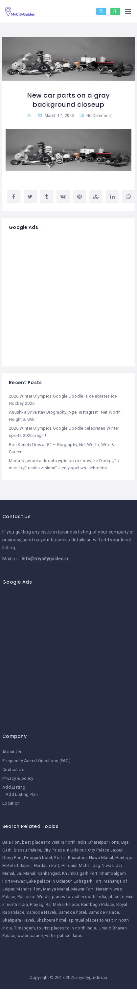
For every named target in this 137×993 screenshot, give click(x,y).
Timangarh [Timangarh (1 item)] (24, 928)
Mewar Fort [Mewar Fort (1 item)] (82, 889)
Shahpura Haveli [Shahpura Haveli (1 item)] (18, 920)
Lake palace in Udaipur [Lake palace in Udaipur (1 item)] (48, 881)
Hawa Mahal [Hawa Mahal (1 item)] (101, 857)
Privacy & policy (17, 778)
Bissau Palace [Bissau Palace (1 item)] (27, 850)
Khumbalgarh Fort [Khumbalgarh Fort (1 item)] (79, 873)
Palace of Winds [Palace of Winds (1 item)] (33, 896)
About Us (11, 751)
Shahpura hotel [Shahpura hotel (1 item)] (51, 920)
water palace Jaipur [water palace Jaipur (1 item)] (64, 935)
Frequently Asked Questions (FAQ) (36, 760)
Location (11, 803)
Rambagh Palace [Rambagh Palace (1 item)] (97, 904)
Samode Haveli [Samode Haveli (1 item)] (41, 912)
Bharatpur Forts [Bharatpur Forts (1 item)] (103, 842)
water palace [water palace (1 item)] (30, 935)
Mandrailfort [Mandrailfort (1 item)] (28, 889)
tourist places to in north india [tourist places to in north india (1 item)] (66, 928)
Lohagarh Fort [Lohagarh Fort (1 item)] (88, 881)
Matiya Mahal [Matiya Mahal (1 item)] (56, 889)
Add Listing (13, 787)
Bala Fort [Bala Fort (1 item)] (11, 842)
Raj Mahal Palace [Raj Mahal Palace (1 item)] (62, 904)
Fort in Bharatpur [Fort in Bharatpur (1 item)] (70, 857)
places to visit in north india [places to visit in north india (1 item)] (79, 896)
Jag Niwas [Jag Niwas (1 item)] (103, 865)
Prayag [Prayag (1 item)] (36, 904)
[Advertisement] (61, 298)
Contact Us (13, 769)
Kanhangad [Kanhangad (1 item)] (48, 873)
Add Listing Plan (22, 794)
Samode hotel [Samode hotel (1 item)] (72, 912)
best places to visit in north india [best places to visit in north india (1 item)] (54, 842)
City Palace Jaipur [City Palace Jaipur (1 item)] (105, 850)
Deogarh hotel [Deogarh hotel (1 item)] (38, 857)
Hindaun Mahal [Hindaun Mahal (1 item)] (76, 865)
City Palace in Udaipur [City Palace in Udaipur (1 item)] (64, 850)
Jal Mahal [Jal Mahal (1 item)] (25, 873)
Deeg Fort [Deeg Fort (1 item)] (12, 857)
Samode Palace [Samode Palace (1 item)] (103, 912)
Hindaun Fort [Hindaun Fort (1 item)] (46, 865)
